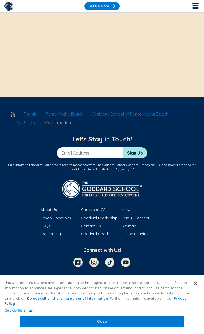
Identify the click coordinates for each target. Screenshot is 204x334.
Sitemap (129, 225)
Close (102, 321)
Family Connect (135, 217)
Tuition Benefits (135, 233)
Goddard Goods (95, 233)
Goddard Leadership (99, 217)
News (126, 209)
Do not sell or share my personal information (67, 298)
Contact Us (91, 225)
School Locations (56, 217)
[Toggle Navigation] (195, 6)
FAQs (45, 225)
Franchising (51, 233)
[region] (102, 304)
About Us (49, 209)
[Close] (195, 283)
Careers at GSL (94, 209)
